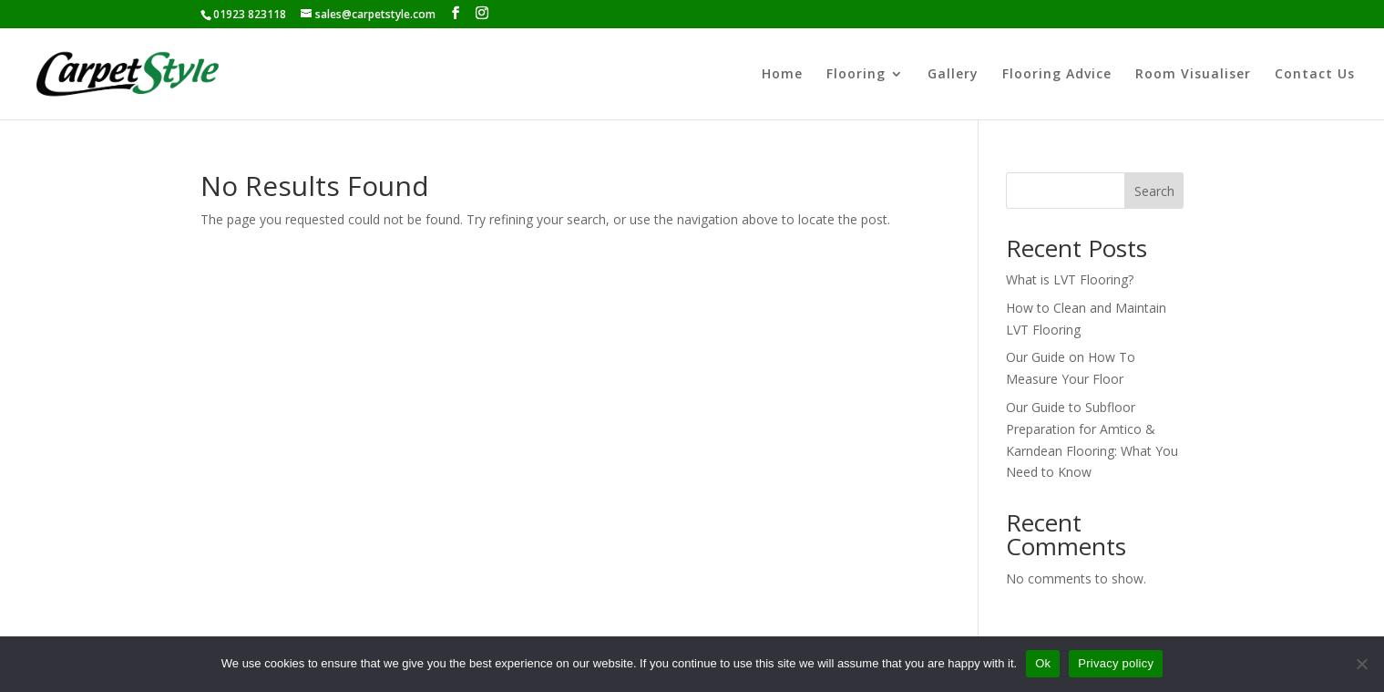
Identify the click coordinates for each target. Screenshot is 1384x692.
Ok (1043, 663)
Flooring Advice (1057, 74)
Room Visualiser (1193, 74)
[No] (1361, 664)
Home (782, 74)
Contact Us (1315, 74)
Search (1154, 191)
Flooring (856, 74)
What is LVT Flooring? (1069, 279)
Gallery (953, 74)
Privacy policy (1115, 663)
